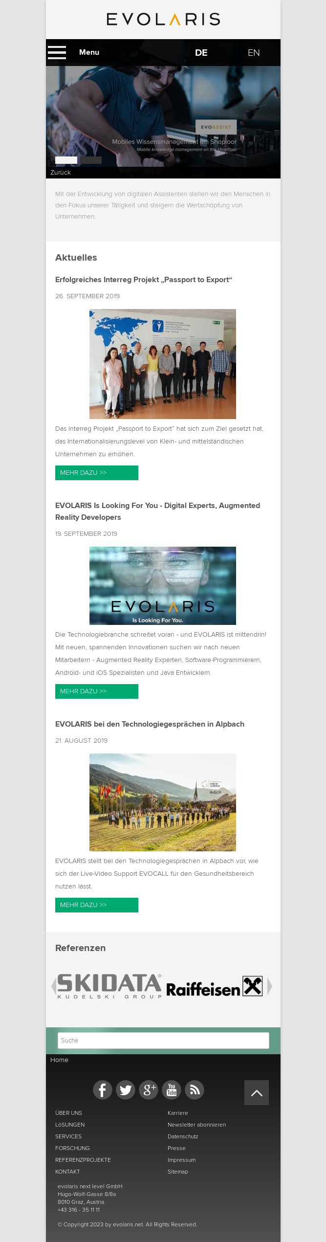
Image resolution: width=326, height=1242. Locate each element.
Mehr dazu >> (83, 472)
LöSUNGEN (70, 1124)
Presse (177, 1148)
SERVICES (68, 1136)
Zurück (60, 172)
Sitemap (178, 1171)
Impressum (182, 1159)
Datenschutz (183, 1136)
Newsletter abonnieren (197, 1124)
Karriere (178, 1112)
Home (59, 1060)
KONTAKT (67, 1171)
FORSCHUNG (72, 1148)
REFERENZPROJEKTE (83, 1159)
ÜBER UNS (68, 1112)
